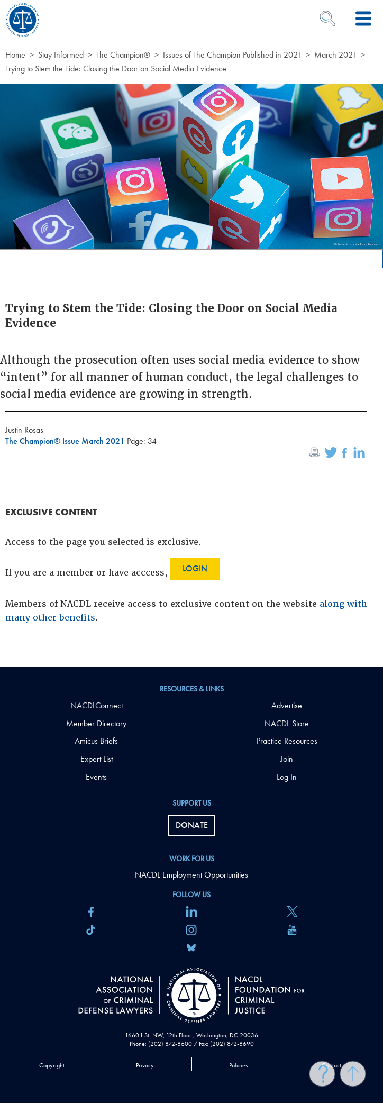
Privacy (145, 1065)
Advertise (286, 705)
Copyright (52, 1065)
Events (96, 776)
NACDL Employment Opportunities (191, 874)
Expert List (96, 758)
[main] (191, 333)
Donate (192, 825)
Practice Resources (287, 740)
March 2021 (335, 54)
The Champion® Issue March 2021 (66, 440)
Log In (287, 776)
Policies (238, 1065)
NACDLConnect (96, 705)
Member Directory (96, 723)
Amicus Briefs (96, 740)
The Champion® (123, 54)
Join (286, 758)
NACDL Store (287, 723)
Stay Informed (61, 54)
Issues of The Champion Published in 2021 (232, 54)
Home (15, 54)
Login (195, 568)
